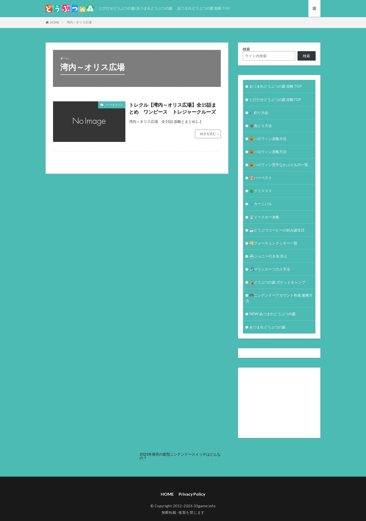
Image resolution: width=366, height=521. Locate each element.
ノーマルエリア (113, 104)
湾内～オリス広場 (79, 22)
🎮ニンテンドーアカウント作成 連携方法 (278, 298)
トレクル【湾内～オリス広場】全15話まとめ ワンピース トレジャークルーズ (172, 108)
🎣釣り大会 (258, 112)
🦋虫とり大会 (260, 125)
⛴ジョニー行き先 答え (268, 256)
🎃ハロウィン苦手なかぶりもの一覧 (278, 164)
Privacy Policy (192, 494)
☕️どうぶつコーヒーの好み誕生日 (277, 230)
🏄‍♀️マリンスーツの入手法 (269, 269)
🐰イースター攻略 (264, 217)
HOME (54, 22)
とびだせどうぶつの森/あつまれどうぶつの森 (135, 8)
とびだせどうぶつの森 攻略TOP (275, 99)
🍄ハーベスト (260, 177)
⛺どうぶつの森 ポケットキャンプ (277, 282)
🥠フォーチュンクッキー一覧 (273, 243)
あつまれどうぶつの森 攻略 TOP (203, 8)
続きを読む (208, 134)
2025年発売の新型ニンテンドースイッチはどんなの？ (180, 456)
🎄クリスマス (260, 190)
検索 (246, 49)
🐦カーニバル (260, 203)
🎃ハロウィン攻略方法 (267, 138)
